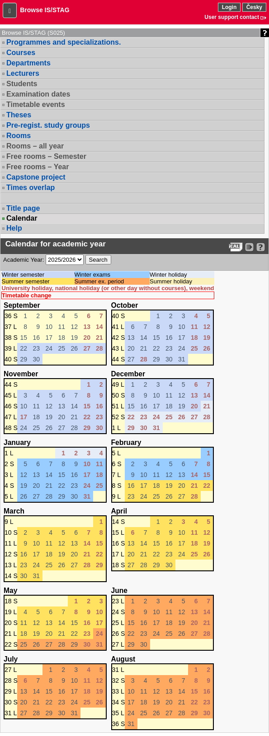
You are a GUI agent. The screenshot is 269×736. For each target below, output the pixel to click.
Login (229, 7)
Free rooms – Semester (46, 156)
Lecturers (22, 73)
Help (14, 228)
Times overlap (30, 187)
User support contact (231, 17)
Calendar (21, 218)
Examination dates (38, 94)
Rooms (18, 135)
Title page (23, 208)
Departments (28, 63)
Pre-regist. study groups (48, 125)
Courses (20, 52)
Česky (254, 7)
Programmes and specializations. (63, 42)
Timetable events (35, 104)
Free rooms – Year (37, 167)
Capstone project (36, 177)
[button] (10, 10)
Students (21, 84)
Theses (18, 115)
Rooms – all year (35, 146)
